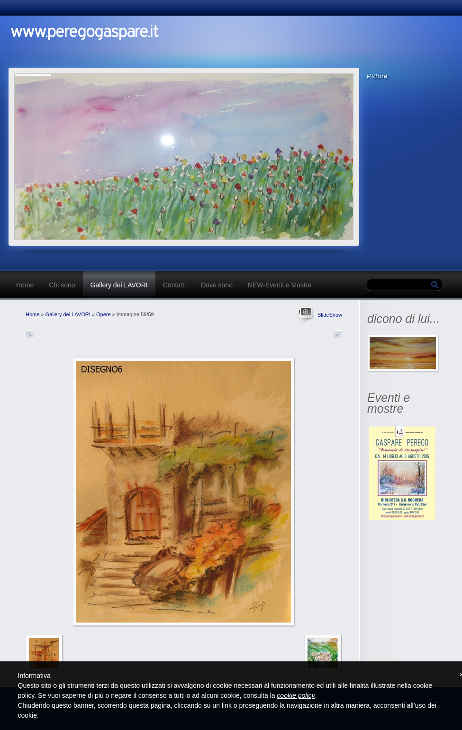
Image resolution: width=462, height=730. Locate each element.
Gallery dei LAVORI (119, 285)
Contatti (174, 285)
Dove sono (217, 285)
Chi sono (62, 285)
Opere (103, 314)
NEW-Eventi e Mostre (279, 285)
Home (25, 285)
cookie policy (296, 695)
